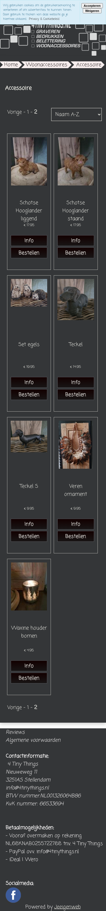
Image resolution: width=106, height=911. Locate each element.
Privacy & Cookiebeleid (44, 19)
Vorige (14, 112)
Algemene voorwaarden (33, 740)
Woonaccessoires (46, 64)
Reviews (15, 732)
